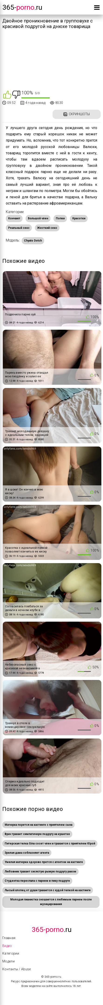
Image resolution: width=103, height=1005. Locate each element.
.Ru (52, 929)
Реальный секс (19, 228)
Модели (8, 961)
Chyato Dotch (33, 240)
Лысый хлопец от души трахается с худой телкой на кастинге (48, 890)
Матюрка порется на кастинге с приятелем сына (38, 824)
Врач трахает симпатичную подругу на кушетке (37, 834)
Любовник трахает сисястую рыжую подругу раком (40, 871)
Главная (8, 938)
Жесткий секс (47, 228)
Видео (7, 946)
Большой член (38, 218)
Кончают (14, 218)
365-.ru (22, 7)
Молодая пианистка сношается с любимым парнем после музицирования (51, 902)
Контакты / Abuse (16, 969)
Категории (10, 953)
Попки (60, 218)
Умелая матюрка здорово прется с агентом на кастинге (44, 862)
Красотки (78, 218)
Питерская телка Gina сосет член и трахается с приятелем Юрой (50, 843)
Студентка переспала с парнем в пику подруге (37, 880)
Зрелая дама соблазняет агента (27, 852)
